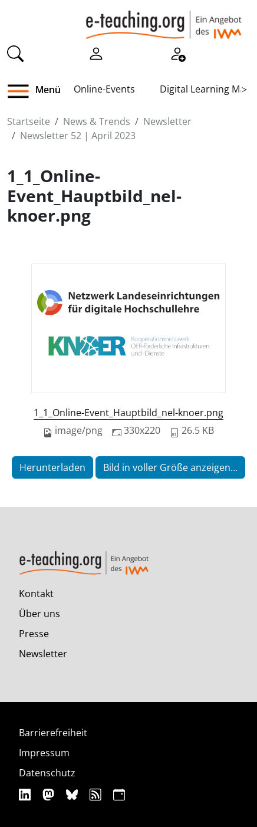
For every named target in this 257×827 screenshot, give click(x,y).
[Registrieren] (177, 52)
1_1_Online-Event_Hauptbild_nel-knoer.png (128, 412)
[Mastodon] (49, 794)
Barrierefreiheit (53, 732)
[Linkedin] (26, 794)
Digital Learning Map (205, 89)
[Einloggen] (96, 52)
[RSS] (97, 794)
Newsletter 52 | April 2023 (78, 135)
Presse (34, 633)
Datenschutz (47, 772)
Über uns (39, 613)
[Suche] (15, 52)
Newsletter (167, 121)
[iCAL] (119, 794)
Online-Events (104, 89)
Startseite (28, 121)
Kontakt (36, 593)
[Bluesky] (73, 794)
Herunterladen (52, 467)
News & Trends (96, 121)
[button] (22, 91)
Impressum (44, 752)
